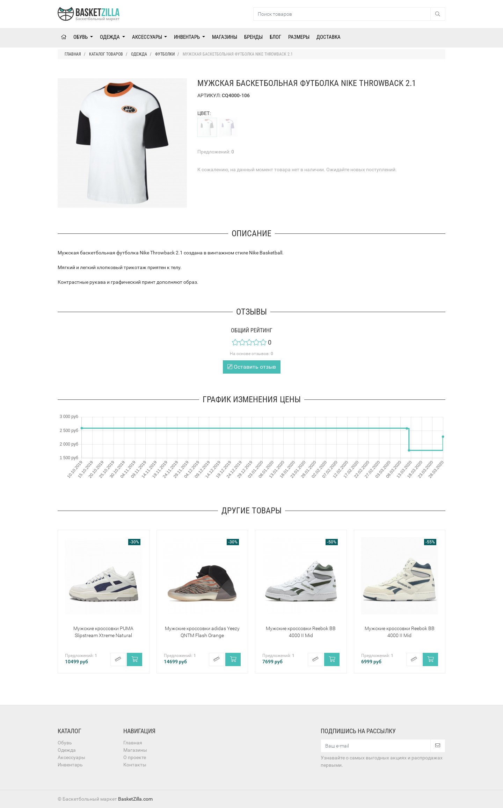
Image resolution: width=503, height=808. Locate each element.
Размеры (298, 37)
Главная (132, 742)
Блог (275, 37)
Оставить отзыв (251, 366)
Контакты (134, 764)
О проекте (134, 757)
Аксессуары (147, 37)
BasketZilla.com (135, 799)
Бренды (253, 37)
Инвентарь (187, 37)
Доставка (328, 37)
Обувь (81, 37)
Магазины (224, 37)
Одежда (110, 37)
